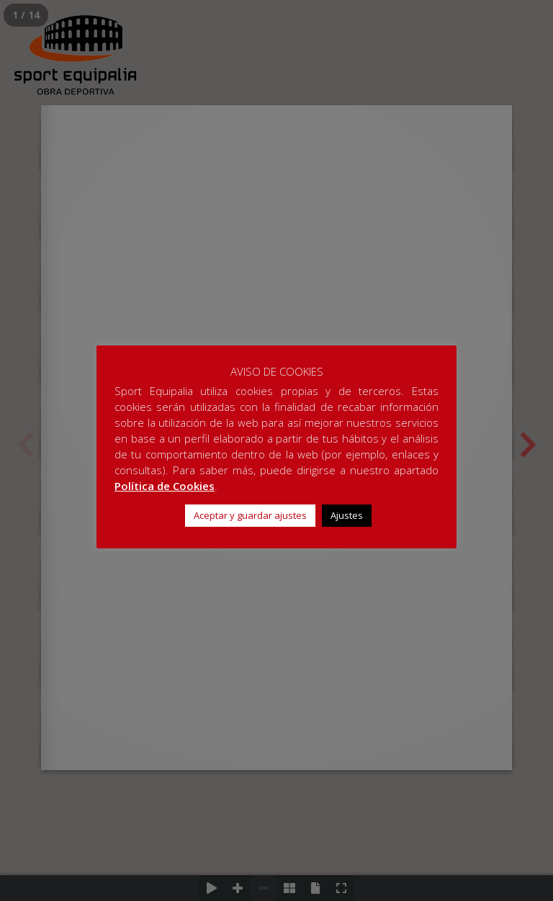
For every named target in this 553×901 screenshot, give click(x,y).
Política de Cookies (164, 486)
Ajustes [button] (347, 515)
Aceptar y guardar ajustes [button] (250, 515)
